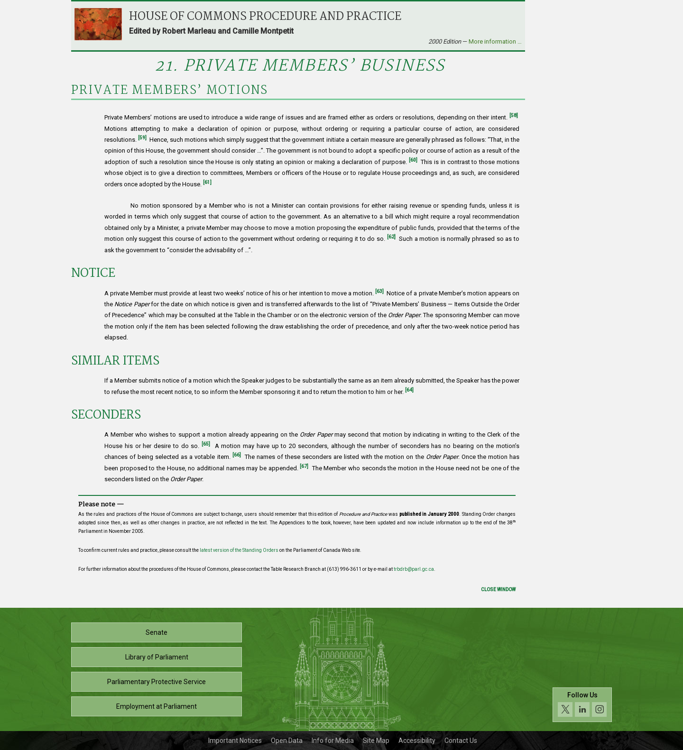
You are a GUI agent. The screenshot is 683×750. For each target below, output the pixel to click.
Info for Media (333, 740)
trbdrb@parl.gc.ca (414, 569)
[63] (379, 291)
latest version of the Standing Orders (239, 550)
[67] (304, 466)
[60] (413, 160)
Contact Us (460, 740)
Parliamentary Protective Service (156, 682)
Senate (156, 632)
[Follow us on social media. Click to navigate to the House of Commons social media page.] (582, 704)
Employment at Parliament (156, 706)
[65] (206, 444)
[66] (236, 454)
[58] (513, 115)
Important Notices (235, 740)
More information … (495, 41)
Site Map (376, 740)
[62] (391, 236)
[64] (409, 390)
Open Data (287, 740)
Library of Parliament (156, 657)
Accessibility (416, 740)
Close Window (498, 589)
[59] (142, 137)
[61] (207, 182)
